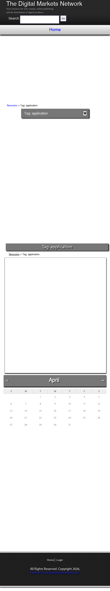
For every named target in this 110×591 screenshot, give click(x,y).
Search (14, 18)
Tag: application (36, 113)
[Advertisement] (55, 70)
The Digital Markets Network (44, 4)
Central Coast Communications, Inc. (55, 573)
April (54, 380)
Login (59, 559)
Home (55, 29)
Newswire (12, 105)
